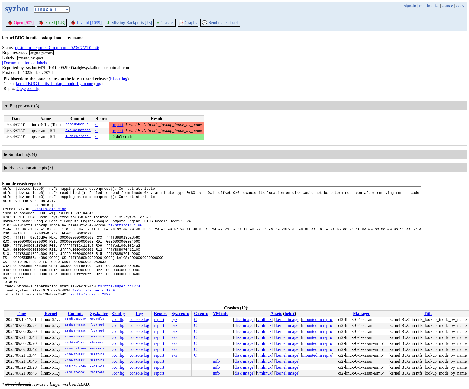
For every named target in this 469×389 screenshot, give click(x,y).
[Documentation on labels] (25, 62)
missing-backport (30, 58)
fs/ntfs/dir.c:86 (49, 213)
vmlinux (264, 319)
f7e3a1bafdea (78, 130)
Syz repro (180, 313)
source (447, 6)
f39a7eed (97, 325)
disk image (243, 319)
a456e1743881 (75, 337)
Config (118, 313)
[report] (118, 124)
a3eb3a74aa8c (75, 325)
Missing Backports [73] (129, 22)
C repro (201, 313)
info (216, 361)
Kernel (50, 313)
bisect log (118, 78)
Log (139, 313)
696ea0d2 (97, 349)
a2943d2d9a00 (75, 349)
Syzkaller (99, 313)
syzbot (16, 8)
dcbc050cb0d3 (78, 124)
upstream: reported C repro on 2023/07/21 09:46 (57, 47)
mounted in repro (317, 319)
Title (428, 313)
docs (460, 6)
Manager (361, 313)
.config (33, 88)
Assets (276, 313)
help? (289, 313)
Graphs (188, 22)
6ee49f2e (97, 319)
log (98, 83)
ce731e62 (97, 367)
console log (139, 319)
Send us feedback (220, 22)
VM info (220, 313)
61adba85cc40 (75, 319)
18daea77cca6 (78, 136)
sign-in (410, 6)
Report (160, 313)
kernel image (287, 319)
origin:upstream (41, 53)
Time (21, 313)
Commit (75, 313)
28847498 (97, 337)
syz (23, 88)
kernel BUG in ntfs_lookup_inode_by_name (54, 83)
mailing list (429, 6)
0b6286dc (97, 343)
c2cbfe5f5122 (75, 343)
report (159, 319)
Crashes (165, 22)
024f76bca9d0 (75, 367)
